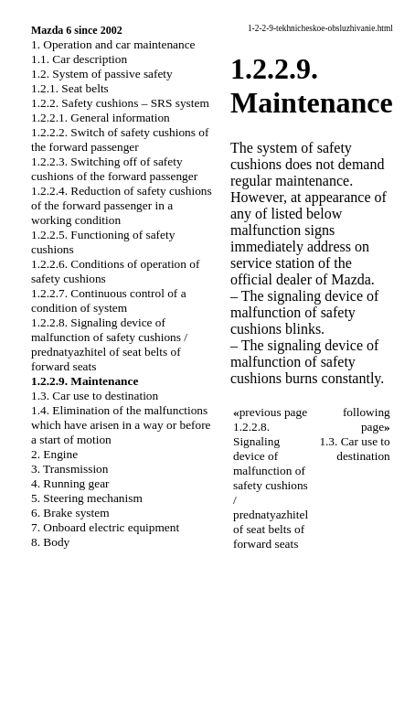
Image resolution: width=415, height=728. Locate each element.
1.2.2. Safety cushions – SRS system (120, 103)
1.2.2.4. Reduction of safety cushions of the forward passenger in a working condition (121, 205)
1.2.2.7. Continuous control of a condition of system (108, 300)
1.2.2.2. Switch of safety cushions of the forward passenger (119, 139)
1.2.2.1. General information (100, 117)
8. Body (50, 542)
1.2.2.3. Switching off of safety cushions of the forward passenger (114, 169)
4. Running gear (70, 483)
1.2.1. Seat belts (70, 88)
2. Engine (54, 454)
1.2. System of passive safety (102, 73)
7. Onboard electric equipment (105, 527)
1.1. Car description (79, 59)
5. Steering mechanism (87, 498)
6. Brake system (70, 512)
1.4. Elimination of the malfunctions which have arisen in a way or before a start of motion (121, 424)
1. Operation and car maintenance (113, 44)
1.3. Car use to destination (94, 395)
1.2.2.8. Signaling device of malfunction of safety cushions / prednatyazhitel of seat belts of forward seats (109, 344)
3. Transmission (69, 469)
